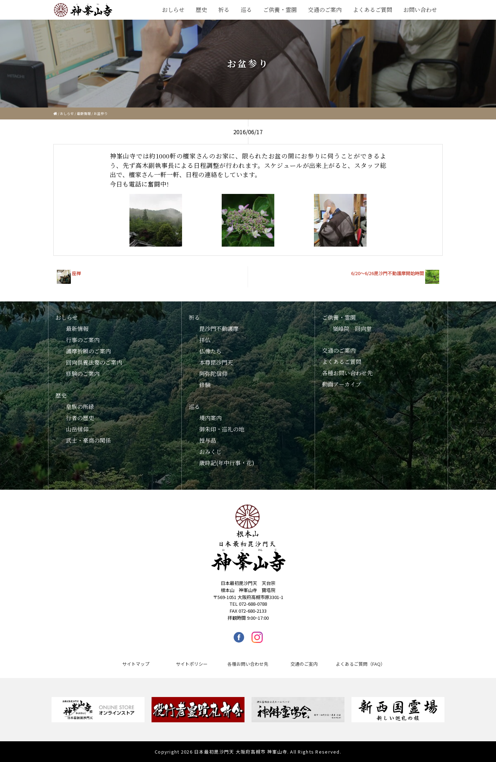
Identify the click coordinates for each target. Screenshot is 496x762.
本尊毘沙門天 (216, 362)
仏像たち (210, 351)
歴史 (201, 10)
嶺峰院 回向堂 (352, 329)
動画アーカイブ (341, 384)
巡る (246, 10)
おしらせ (173, 10)
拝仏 (204, 340)
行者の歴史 (80, 418)
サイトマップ (135, 663)
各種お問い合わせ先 (347, 373)
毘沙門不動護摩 (219, 329)
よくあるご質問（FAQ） (360, 663)
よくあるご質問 (372, 10)
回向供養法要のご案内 (94, 362)
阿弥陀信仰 (213, 374)
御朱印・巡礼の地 (221, 429)
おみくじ (210, 452)
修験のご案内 (83, 374)
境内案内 (210, 418)
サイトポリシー (192, 663)
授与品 (207, 440)
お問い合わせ (420, 10)
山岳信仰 (77, 429)
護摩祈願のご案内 (88, 351)
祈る (223, 10)
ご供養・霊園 (280, 10)
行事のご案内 (83, 340)
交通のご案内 (325, 10)
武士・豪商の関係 (88, 440)
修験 (204, 385)
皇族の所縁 (80, 407)
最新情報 (84, 113)
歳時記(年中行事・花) (226, 463)
